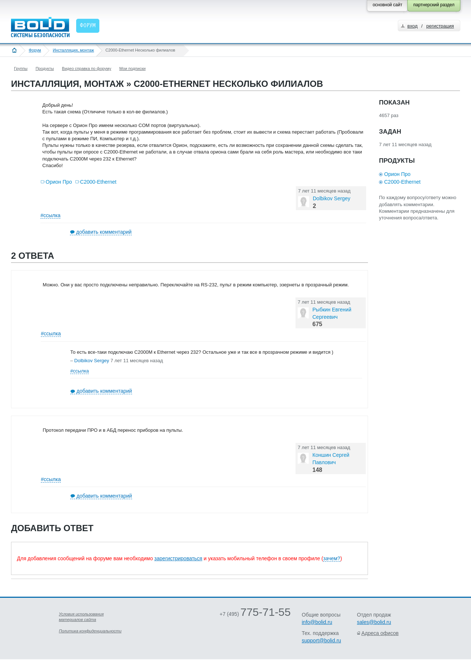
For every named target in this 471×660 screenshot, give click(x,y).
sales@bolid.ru (374, 622)
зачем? (331, 558)
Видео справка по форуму (86, 68)
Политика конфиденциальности (90, 631)
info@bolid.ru (317, 622)
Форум (35, 50)
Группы (21, 68)
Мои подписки (132, 68)
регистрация (440, 26)
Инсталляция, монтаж (73, 50)
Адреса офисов (380, 633)
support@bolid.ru (321, 640)
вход (412, 26)
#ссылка (50, 215)
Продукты (45, 68)
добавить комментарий (104, 232)
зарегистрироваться (178, 558)
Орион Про (59, 182)
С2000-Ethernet (98, 182)
